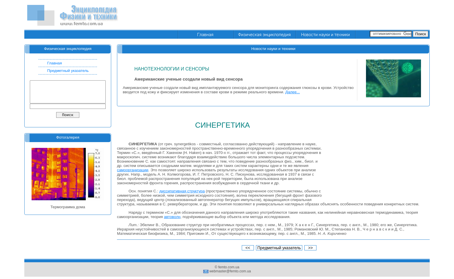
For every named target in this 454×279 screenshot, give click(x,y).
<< (248, 247)
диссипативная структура (182, 191)
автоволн (172, 217)
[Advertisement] (324, 15)
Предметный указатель (68, 70)
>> (310, 247)
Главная (54, 63)
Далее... (292, 92)
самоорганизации (132, 170)
